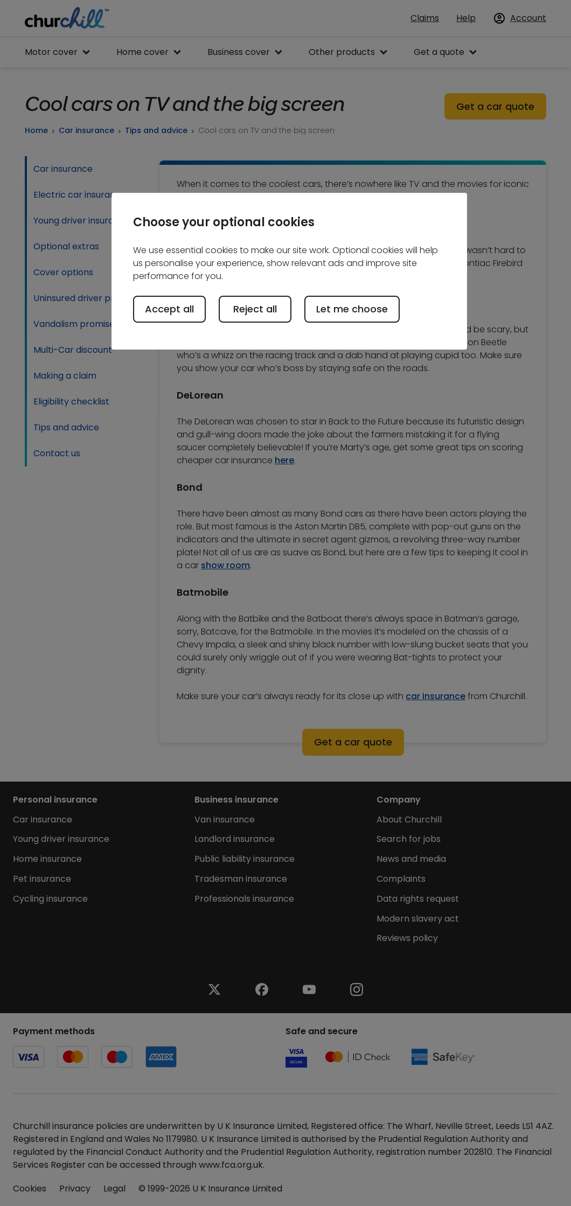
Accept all (169, 309)
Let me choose (352, 309)
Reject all (255, 309)
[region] (289, 271)
